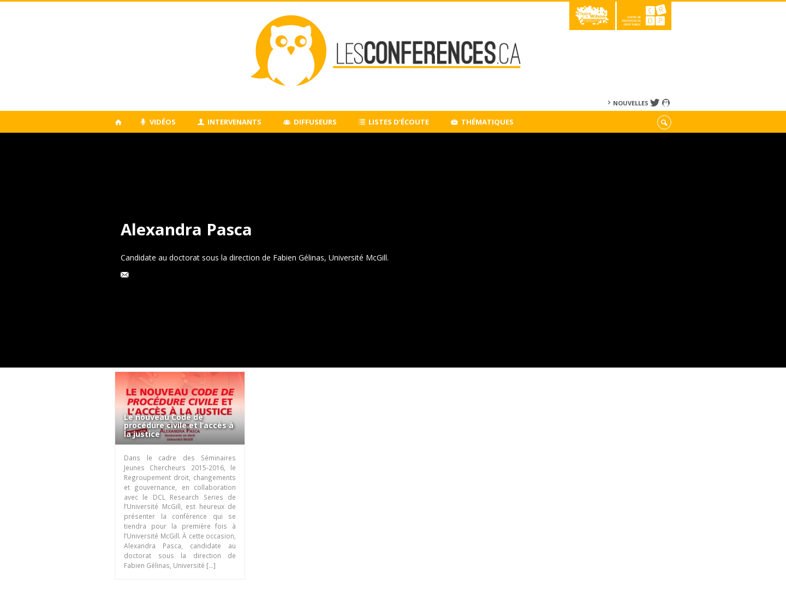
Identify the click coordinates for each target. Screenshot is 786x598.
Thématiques (482, 122)
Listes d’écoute (394, 122)
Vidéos (157, 122)
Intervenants (230, 122)
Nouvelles (630, 103)
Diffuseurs (310, 122)
